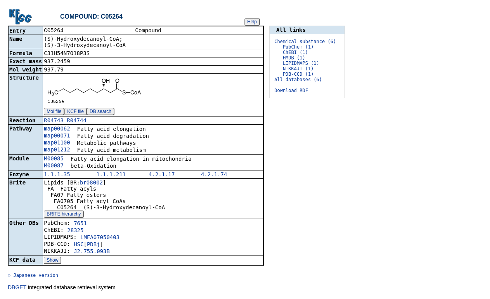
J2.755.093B (92, 252)
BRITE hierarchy (64, 214)
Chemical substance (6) (305, 41)
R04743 (54, 121)
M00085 (54, 159)
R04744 (77, 121)
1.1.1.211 (111, 175)
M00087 (54, 166)
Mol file (54, 112)
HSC (78, 245)
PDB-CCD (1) (298, 74)
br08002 (91, 183)
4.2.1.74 (214, 175)
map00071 (57, 136)
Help (252, 21)
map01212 (57, 150)
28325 (75, 231)
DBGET (17, 288)
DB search (100, 112)
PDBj (93, 245)
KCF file (75, 112)
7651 (80, 224)
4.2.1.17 (162, 175)
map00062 (57, 129)
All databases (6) (298, 79)
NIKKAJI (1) (298, 68)
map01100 (57, 143)
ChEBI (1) (295, 52)
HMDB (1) (294, 58)
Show (52, 261)
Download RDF (291, 90)
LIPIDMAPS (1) (301, 63)
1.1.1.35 (57, 175)
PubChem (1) (298, 47)
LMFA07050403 (99, 238)
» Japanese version (33, 276)
